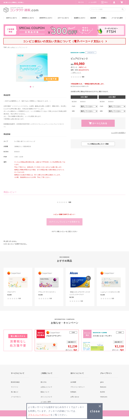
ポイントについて (46, 397)
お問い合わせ (74, 397)
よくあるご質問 (46, 402)
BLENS (102, 392)
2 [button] (33, 87)
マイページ (14, 387)
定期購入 (104, 18)
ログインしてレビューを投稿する (64, 222)
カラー (63, 18)
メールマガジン (16, 397)
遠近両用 (93, 18)
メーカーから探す (117, 18)
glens (102, 382)
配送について (45, 392)
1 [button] (30, 87)
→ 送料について (76, 72)
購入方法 (81, 2)
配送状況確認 (15, 382)
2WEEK (28, 18)
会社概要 (73, 382)
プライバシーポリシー (77, 387)
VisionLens (103, 397)
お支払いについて (46, 387)
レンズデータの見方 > (118, 133)
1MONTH (45, 18)
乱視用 (79, 18)
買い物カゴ (14, 392)
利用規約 (73, 392)
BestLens (103, 387)
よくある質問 (92, 2)
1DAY (11, 18)
